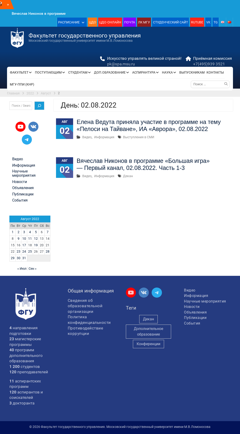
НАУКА (167, 72)
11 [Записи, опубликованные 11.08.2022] (30, 238)
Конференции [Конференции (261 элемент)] (148, 344)
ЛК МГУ (144, 22)
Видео (87, 137)
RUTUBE (197, 22)
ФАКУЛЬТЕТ (19, 72)
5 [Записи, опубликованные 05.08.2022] (36, 232)
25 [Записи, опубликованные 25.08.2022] (30, 251)
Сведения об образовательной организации (85, 306)
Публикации (23, 194)
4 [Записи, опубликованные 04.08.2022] (30, 232)
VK (208, 22)
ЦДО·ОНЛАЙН (110, 22)
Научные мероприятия (24, 173)
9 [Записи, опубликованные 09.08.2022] (18, 238)
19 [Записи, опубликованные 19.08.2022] (36, 245)
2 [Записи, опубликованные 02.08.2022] (18, 232)
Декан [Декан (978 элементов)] (148, 319)
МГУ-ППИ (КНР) (22, 84)
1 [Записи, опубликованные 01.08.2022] (13, 232)
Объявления (23, 188)
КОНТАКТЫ (215, 72)
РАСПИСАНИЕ (69, 22)
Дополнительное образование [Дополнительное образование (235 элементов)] (148, 331)
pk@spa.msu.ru (121, 64)
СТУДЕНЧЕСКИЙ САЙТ (170, 22)
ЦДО (92, 22)
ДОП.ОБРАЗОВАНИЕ (110, 72)
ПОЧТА (129, 22)
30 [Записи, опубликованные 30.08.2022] (18, 258)
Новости (19, 182)
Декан (128, 176)
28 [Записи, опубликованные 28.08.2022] (47, 251)
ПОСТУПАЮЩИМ (48, 72)
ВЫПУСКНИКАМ (192, 72)
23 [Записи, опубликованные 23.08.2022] (18, 251)
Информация (104, 137)
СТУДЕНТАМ (77, 72)
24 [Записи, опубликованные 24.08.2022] (24, 251)
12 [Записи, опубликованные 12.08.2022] (36, 238)
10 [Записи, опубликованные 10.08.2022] (24, 238)
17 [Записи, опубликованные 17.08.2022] (24, 245)
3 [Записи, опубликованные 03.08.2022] (24, 232)
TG (216, 22)
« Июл (21, 268)
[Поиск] (39, 105)
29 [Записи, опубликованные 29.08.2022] (13, 258)
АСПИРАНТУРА (143, 72)
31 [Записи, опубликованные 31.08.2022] (24, 258)
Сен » (33, 268)
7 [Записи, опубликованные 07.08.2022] (48, 232)
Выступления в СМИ (138, 137)
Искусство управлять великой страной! (144, 58)
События (20, 200)
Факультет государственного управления (85, 35)
